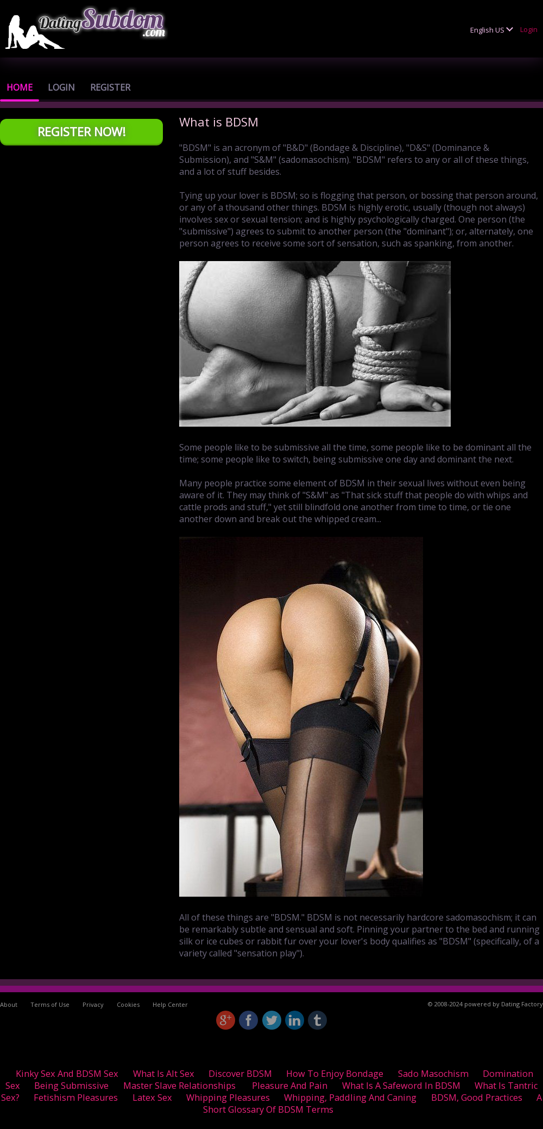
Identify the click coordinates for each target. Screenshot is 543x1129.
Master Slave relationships (179, 1086)
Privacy (93, 1004)
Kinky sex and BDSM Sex (67, 1074)
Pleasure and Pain (289, 1086)
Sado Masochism (433, 1074)
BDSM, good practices (476, 1097)
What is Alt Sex (163, 1074)
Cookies (128, 1004)
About (8, 1004)
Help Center (170, 1004)
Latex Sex (152, 1097)
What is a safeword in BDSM (401, 1086)
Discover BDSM (240, 1074)
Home (20, 87)
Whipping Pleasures (228, 1097)
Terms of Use (50, 1004)
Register (110, 87)
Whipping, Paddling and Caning (350, 1097)
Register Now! (81, 131)
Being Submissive (71, 1086)
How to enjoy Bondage (334, 1074)
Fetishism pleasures (76, 1097)
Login (529, 29)
